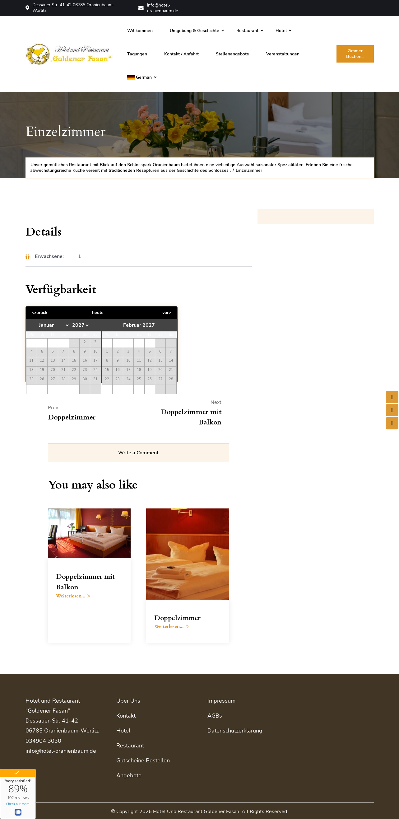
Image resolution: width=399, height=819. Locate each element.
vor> (166, 312)
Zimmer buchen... (355, 53)
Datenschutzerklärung (234, 730)
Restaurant (247, 30)
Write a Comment (138, 453)
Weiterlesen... (73, 596)
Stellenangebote (232, 53)
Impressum (221, 701)
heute (97, 312)
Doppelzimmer (178, 618)
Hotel (281, 30)
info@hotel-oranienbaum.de (159, 7)
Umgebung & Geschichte (194, 30)
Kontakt (126, 715)
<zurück (40, 312)
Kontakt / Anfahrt (181, 53)
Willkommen (140, 30)
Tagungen (137, 53)
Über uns (128, 701)
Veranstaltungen (282, 53)
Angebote (129, 774)
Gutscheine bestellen (143, 760)
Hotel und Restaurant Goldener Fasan (196, 810)
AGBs (214, 715)
